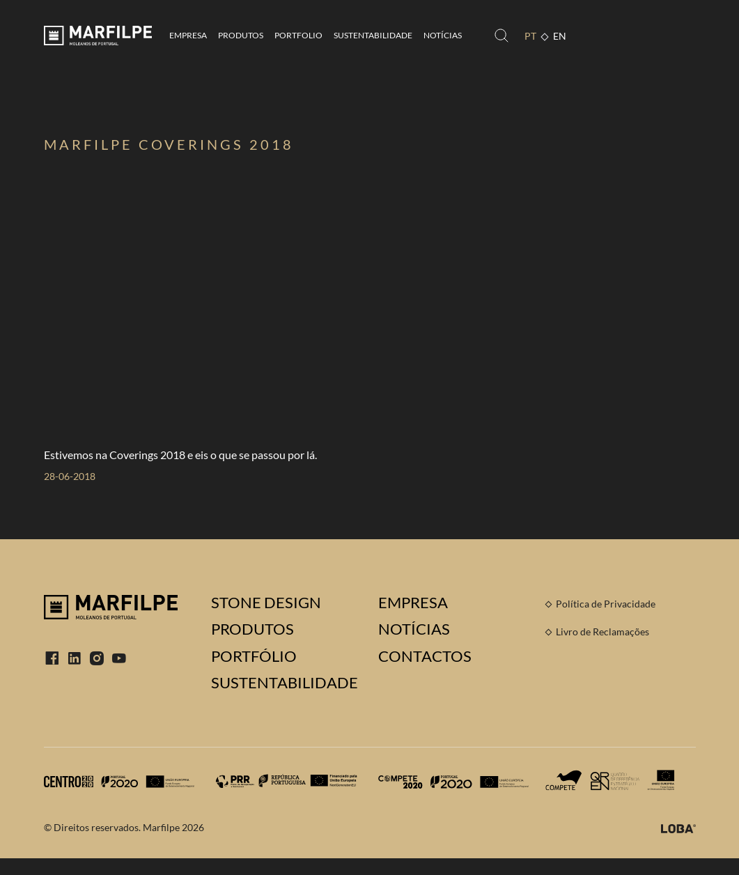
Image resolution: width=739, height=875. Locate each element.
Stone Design (266, 602)
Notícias (442, 35)
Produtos (240, 35)
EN (559, 36)
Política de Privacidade (605, 604)
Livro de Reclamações (602, 631)
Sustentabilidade (373, 35)
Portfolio (298, 35)
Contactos (425, 656)
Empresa (188, 35)
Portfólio (254, 656)
